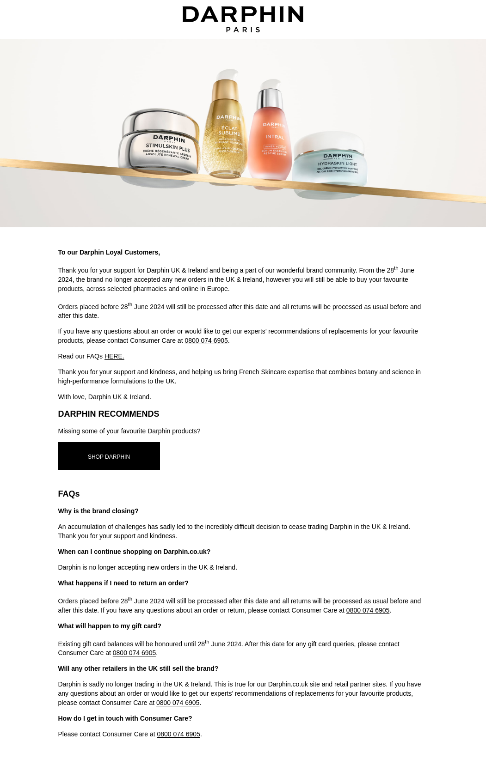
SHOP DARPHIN (109, 457)
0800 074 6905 (206, 340)
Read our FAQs (91, 356)
